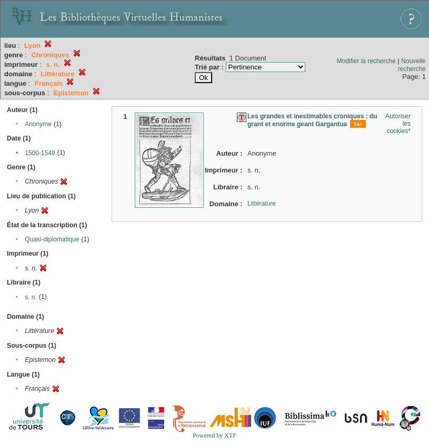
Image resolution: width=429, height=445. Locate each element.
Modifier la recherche (366, 61)
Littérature (261, 203)
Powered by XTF (214, 435)
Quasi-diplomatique (52, 239)
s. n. (31, 297)
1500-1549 (40, 153)
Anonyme (38, 124)
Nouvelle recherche (412, 65)
